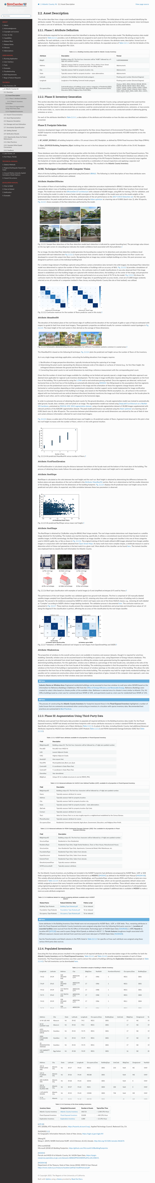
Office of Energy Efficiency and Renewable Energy (105, 688)
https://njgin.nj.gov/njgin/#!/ (93, 1134)
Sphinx (48, 1179)
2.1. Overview (8, 92)
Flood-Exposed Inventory (68, 1115)
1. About (5, 25)
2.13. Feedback (9, 150)
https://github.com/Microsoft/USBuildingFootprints (88, 1148)
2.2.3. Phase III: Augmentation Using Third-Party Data (15, 107)
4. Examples (6, 68)
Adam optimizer (96, 199)
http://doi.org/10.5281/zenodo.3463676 (109, 1141)
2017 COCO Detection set (123, 197)
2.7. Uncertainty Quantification (14, 127)
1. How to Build (7, 186)
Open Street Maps (86, 544)
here (129, 546)
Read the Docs (77, 1179)
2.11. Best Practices (10, 142)
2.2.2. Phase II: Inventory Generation (14, 102)
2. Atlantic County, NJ (10, 89)
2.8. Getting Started (10, 130)
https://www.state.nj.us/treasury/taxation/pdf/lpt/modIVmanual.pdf (64, 1168)
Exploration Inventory (67, 1119)
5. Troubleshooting (8, 71)
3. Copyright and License (10, 32)
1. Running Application (10, 58)
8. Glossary (6, 47)
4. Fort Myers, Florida (9, 157)
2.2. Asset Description (12, 95)
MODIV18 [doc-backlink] (42, 1163)
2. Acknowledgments (9, 28)
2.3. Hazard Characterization (13, 115)
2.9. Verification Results (11, 134)
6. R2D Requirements (9, 74)
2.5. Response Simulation (12, 121)
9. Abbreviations (7, 51)
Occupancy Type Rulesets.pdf (70, 913)
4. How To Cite (7, 35)
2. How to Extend (8, 189)
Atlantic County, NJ (48, 4)
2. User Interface (7, 62)
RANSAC (102, 383)
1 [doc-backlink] (47, 1131)
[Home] (39, 4)
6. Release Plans (7, 41)
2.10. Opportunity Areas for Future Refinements (15, 138)
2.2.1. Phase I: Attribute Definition (16, 98)
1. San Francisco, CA (9, 86)
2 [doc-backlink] (48, 1131)
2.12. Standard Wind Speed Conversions (13, 146)
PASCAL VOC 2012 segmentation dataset (75, 406)
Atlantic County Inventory (69, 1112)
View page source (142, 4)
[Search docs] (16, 16)
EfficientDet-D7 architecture (77, 192)
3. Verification (7, 192)
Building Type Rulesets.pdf (69, 906)
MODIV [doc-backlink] (41, 1153)
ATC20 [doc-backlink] (41, 1124)
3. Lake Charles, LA (8, 153)
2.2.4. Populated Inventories (14, 111)
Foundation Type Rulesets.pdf (70, 910)
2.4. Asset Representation (12, 118)
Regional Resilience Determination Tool (17, 11)
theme (59, 1179)
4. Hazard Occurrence (9, 178)
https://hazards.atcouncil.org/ (79, 1126)
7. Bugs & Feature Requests (11, 78)
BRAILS (93, 174)
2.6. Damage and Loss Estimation (15, 124)
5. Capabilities (7, 38)
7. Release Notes (7, 44)
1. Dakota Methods (8, 164)
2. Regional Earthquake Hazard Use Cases (14, 169)
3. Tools (4, 65)
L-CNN (79, 380)
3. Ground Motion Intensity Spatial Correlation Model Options (14, 174)
